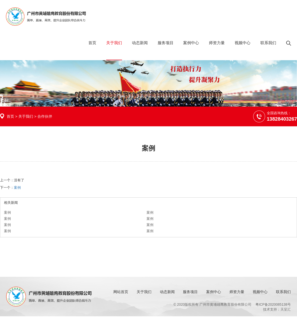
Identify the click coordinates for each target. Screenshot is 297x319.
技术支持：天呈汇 (277, 309)
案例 (17, 187)
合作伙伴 (44, 116)
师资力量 (217, 43)
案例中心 (191, 43)
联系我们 (268, 43)
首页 (92, 43)
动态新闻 (140, 43)
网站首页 (120, 292)
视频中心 (242, 43)
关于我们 (114, 43)
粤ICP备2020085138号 (273, 304)
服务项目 (165, 43)
